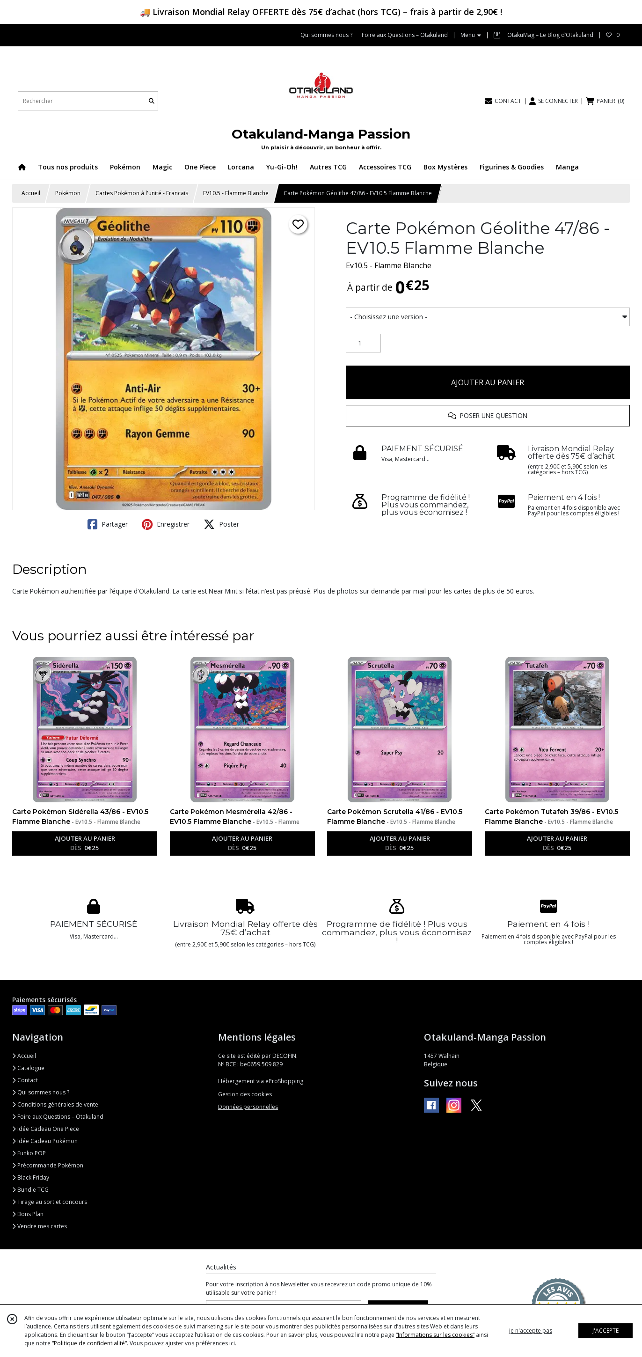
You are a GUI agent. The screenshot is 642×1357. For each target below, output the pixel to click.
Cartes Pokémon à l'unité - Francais (141, 193)
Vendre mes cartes (39, 1226)
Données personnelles (248, 1107)
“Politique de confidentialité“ (89, 1343)
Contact (25, 1080)
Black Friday (30, 1177)
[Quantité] (363, 343)
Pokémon (67, 193)
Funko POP (29, 1153)
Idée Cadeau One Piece (45, 1129)
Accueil (31, 193)
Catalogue (28, 1068)
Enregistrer (166, 524)
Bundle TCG (30, 1190)
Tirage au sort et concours (49, 1202)
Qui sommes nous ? (40, 1092)
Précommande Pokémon (47, 1165)
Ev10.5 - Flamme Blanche (388, 265)
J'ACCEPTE (605, 1331)
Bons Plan (28, 1214)
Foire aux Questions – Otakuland (57, 1117)
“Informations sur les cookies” (435, 1335)
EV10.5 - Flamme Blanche (236, 193)
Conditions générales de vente (55, 1104)
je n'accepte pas (530, 1331)
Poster (221, 524)
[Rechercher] (152, 101)
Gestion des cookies (245, 1094)
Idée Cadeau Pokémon (45, 1141)
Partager (108, 524)
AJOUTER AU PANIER (487, 382)
